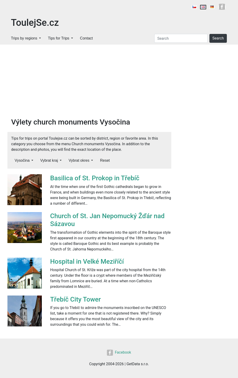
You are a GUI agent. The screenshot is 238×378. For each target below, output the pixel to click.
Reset (105, 160)
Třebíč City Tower (75, 299)
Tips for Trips (58, 38)
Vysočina (22, 160)
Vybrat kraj (49, 160)
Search (218, 38)
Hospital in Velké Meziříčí (87, 261)
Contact (86, 38)
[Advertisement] (119, 79)
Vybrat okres (79, 160)
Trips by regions (24, 38)
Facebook (119, 352)
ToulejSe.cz (35, 22)
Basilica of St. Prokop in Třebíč (94, 178)
